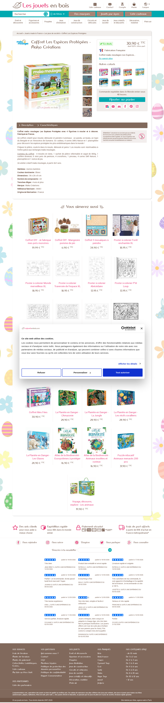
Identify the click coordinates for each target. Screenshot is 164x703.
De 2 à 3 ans (132, 660)
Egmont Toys (103, 663)
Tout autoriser (123, 372)
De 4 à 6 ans (132, 667)
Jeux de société (76, 673)
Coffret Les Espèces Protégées (74, 33)
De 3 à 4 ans (132, 663)
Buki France (103, 657)
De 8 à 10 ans (132, 673)
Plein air (73, 683)
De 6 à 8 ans (132, 670)
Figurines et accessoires (80, 657)
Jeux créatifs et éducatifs (80, 677)
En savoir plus (106, 58)
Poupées (73, 660)
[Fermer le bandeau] (142, 328)
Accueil (20, 33)
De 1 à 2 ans (131, 657)
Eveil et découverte (78, 653)
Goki (100, 670)
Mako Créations (32, 185)
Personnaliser (82, 372)
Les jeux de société (52, 33)
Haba (100, 673)
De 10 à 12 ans (132, 677)
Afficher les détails (127, 363)
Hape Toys (102, 677)
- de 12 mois (131, 653)
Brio (99, 653)
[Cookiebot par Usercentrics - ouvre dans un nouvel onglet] (123, 328)
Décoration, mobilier (78, 680)
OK (110, 550)
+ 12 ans (129, 680)
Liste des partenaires (22, 685)
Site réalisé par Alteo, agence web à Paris (136, 700)
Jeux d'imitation (76, 663)
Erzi (99, 667)
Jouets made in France (33, 33)
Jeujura (101, 683)
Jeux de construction (78, 667)
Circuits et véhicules (78, 670)
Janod (100, 680)
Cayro (100, 660)
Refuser (41, 372)
